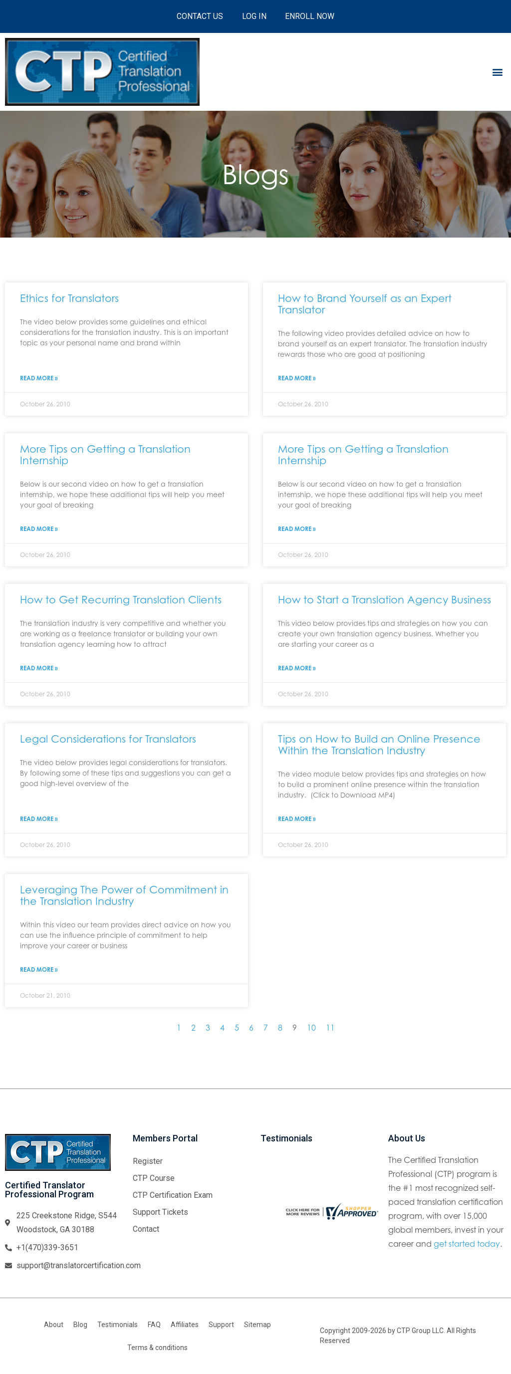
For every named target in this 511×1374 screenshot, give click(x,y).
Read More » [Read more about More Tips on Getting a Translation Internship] (39, 529)
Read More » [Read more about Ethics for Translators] (39, 378)
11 (330, 1028)
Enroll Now (311, 16)
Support (221, 1325)
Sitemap (257, 1325)
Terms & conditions (157, 1348)
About (53, 1325)
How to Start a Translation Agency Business (384, 599)
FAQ (154, 1325)
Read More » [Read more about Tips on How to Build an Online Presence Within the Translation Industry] (297, 819)
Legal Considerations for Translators (108, 738)
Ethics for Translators (69, 297)
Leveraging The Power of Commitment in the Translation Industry (124, 895)
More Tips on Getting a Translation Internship (105, 454)
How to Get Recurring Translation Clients (121, 599)
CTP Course (154, 1178)
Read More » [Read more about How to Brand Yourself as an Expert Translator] (297, 378)
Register (148, 1161)
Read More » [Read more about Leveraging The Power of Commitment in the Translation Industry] (39, 969)
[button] (498, 71)
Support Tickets (160, 1212)
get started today (467, 1244)
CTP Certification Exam (173, 1195)
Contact (146, 1229)
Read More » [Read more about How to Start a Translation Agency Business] (297, 668)
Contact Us (199, 16)
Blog (80, 1325)
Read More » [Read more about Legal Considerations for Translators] (39, 819)
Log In (254, 16)
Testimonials (117, 1325)
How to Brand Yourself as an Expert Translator (365, 303)
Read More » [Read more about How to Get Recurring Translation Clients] (39, 668)
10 (311, 1028)
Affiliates (185, 1325)
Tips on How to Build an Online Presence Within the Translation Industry (379, 744)
